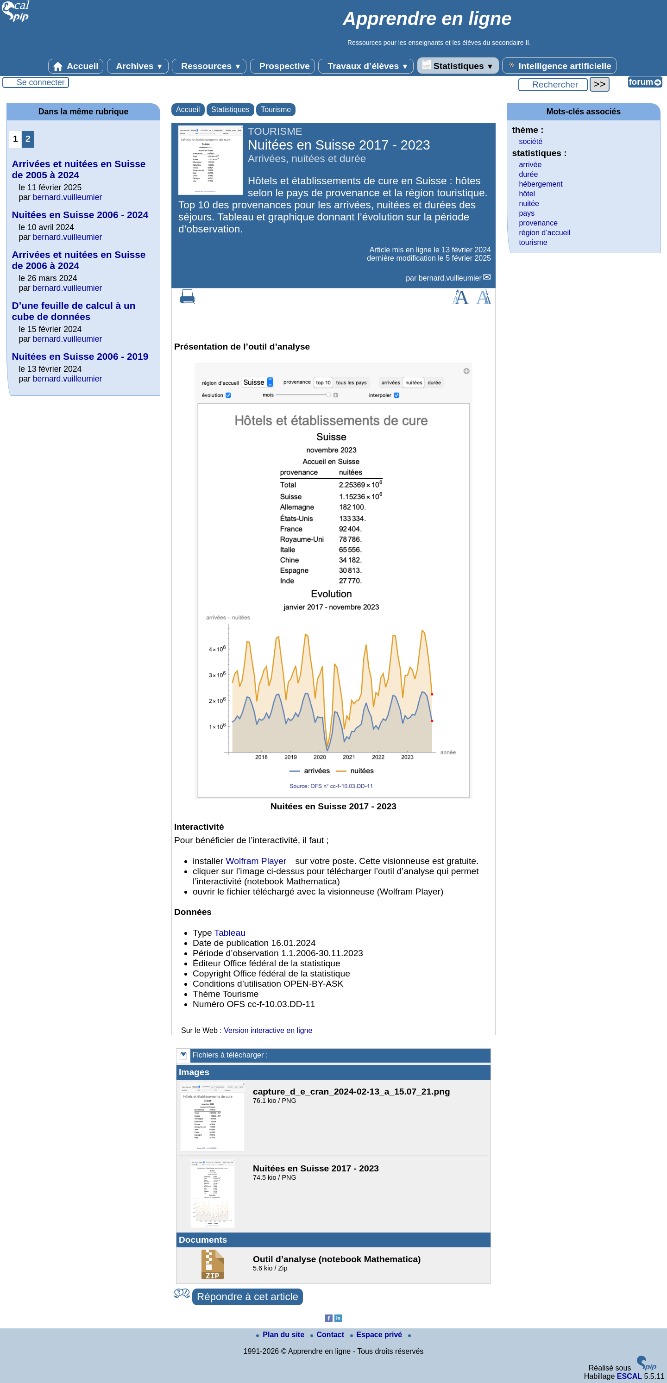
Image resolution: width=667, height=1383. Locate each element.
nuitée (529, 203)
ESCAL (629, 1376)
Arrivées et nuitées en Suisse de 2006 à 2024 (78, 260)
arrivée (530, 165)
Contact (328, 1335)
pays (527, 213)
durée (528, 174)
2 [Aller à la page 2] (28, 139)
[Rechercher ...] (553, 84)
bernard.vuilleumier (450, 278)
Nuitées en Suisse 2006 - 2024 (80, 214)
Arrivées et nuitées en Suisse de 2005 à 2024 (78, 169)
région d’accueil (544, 233)
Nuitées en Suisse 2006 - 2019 (80, 356)
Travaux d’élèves (366, 66)
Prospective (282, 66)
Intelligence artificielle (559, 65)
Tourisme (276, 109)
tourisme (533, 242)
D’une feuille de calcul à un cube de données (73, 311)
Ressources (209, 66)
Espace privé (377, 1335)
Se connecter (41, 82)
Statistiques (458, 65)
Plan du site (281, 1335)
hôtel (527, 194)
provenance (538, 223)
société (530, 141)
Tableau (229, 933)
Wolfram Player (256, 861)
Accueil (76, 66)
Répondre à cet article (247, 1296)
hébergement (540, 184)
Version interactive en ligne (268, 1030)
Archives (138, 66)
